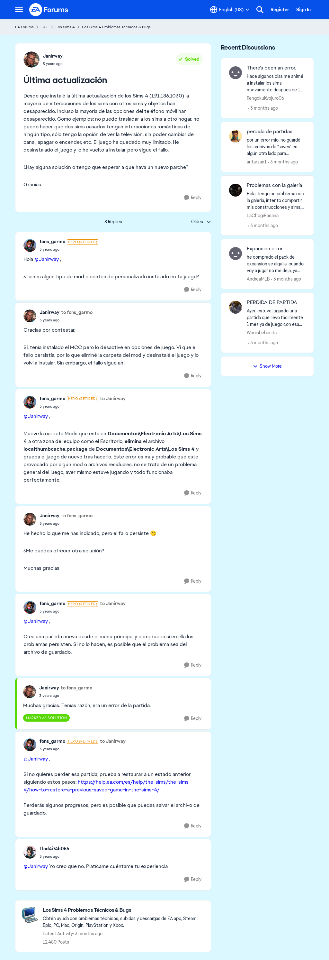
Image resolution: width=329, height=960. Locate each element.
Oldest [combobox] (201, 222)
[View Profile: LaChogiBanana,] (235, 190)
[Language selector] (229, 9)
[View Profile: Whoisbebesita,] (235, 307)
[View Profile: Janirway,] (31, 59)
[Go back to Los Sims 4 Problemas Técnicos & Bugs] (123, 910)
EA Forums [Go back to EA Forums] (24, 27)
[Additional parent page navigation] (45, 27)
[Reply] (193, 197)
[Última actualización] (69, 249)
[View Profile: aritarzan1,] (235, 136)
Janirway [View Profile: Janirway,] (53, 56)
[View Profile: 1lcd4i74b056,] (29, 852)
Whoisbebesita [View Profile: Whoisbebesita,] (262, 333)
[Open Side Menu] (19, 9)
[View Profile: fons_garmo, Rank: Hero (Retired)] (29, 245)
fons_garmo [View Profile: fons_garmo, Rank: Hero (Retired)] (52, 242)
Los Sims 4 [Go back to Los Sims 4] (65, 27)
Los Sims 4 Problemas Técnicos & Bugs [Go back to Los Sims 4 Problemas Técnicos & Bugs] (116, 27)
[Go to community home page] (48, 9)
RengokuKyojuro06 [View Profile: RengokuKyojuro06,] (265, 98)
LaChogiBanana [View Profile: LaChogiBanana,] (263, 215)
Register (280, 10)
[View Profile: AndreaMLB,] (235, 253)
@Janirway (46, 259)
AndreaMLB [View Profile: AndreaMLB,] (258, 279)
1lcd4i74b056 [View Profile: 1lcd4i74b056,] (54, 849)
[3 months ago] (263, 108)
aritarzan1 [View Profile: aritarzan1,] (257, 162)
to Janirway (113, 399)
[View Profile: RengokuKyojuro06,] (235, 72)
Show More (267, 366)
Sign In (303, 10)
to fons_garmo (77, 312)
